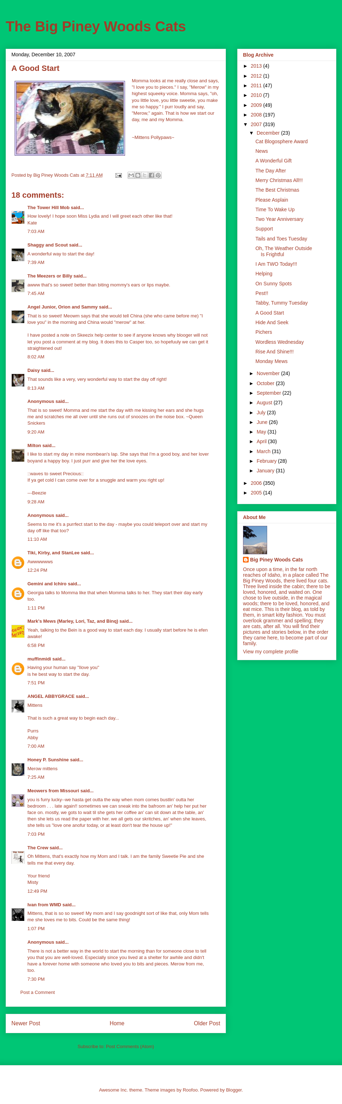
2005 (257, 493)
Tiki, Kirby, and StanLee (53, 552)
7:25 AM (36, 777)
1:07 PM (36, 928)
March (264, 451)
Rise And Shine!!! (274, 351)
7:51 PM (36, 682)
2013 (257, 66)
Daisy (33, 370)
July (261, 412)
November (268, 373)
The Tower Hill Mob (48, 207)
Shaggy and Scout (47, 245)
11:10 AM (37, 539)
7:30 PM (36, 979)
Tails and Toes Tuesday (281, 239)
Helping (263, 273)
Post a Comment (37, 992)
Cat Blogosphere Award (281, 141)
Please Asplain (271, 200)
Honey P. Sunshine (48, 759)
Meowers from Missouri (53, 790)
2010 (257, 95)
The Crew (37, 847)
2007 (257, 124)
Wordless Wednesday (279, 342)
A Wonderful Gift (273, 161)
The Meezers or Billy (49, 276)
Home (117, 1023)
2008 (257, 115)
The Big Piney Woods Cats (96, 26)
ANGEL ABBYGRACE (50, 696)
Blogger (234, 1090)
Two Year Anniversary (279, 219)
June (262, 422)
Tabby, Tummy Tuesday (281, 303)
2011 (257, 85)
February (267, 461)
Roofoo (190, 1090)
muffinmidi (39, 659)
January (266, 470)
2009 (257, 105)
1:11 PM (36, 608)
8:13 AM (36, 388)
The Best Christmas (277, 190)
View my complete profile (270, 651)
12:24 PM (37, 570)
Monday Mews (271, 361)
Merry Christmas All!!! (279, 180)
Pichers (263, 332)
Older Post (207, 1023)
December (268, 133)
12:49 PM (37, 891)
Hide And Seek (272, 322)
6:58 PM (36, 645)
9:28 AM (36, 501)
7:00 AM (36, 746)
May (261, 432)
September (269, 393)
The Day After (270, 170)
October (266, 383)
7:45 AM (36, 293)
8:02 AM (36, 356)
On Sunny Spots (273, 283)
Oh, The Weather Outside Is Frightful (283, 251)
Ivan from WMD (44, 904)
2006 (257, 483)
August (264, 402)
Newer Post (25, 1023)
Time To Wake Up (275, 209)
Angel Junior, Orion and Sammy (62, 307)
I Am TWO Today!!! (276, 264)
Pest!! (261, 293)
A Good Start (269, 313)
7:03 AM (36, 231)
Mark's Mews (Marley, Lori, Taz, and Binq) (72, 621)
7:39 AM (36, 262)
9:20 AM (36, 432)
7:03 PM (36, 834)
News (261, 151)
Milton (34, 445)
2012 (257, 76)
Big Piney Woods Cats (276, 560)
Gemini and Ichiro (47, 583)
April (262, 441)
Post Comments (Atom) (130, 1046)
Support (264, 229)
